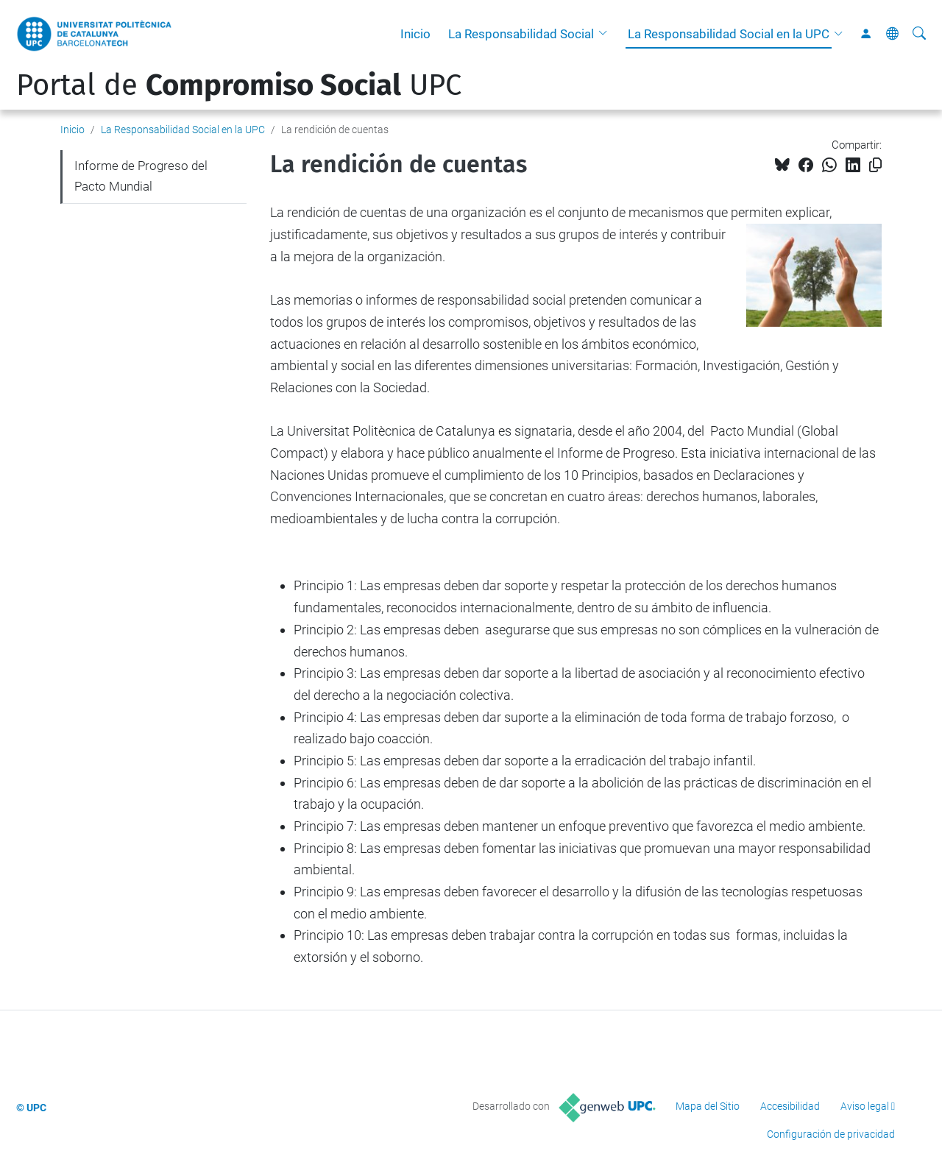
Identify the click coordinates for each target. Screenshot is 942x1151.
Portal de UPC (238, 85)
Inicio (415, 33)
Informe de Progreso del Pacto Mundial (141, 176)
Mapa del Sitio (708, 1106)
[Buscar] (919, 34)
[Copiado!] (875, 165)
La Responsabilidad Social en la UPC (728, 33)
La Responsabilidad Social (521, 33)
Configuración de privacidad (831, 1134)
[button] (606, 34)
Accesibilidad (790, 1106)
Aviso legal (864, 1106)
